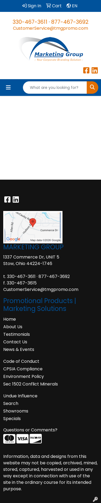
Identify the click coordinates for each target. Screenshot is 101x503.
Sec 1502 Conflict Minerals (30, 384)
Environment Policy (23, 376)
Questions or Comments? (30, 430)
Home (9, 319)
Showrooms (15, 411)
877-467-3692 (70, 22)
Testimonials (16, 334)
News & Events (18, 349)
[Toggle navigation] (8, 87)
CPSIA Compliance (23, 369)
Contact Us (15, 342)
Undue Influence (20, 396)
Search (10, 403)
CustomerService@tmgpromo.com (50, 28)
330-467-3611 (30, 22)
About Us (12, 327)
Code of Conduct (21, 361)
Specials (12, 418)
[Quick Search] (55, 87)
